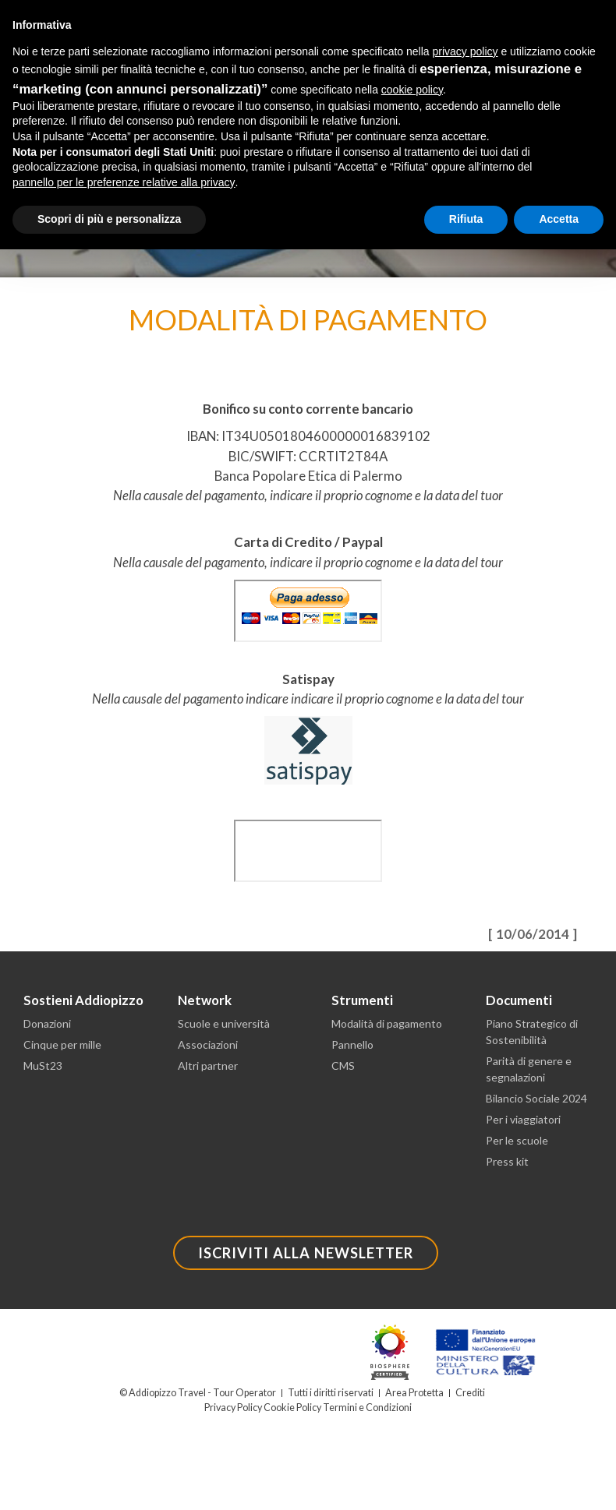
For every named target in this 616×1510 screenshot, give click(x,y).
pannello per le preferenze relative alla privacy (123, 182)
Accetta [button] (559, 219)
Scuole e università (224, 1023)
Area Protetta (414, 1393)
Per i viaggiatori (523, 1119)
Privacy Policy (233, 1407)
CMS (343, 1065)
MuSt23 (42, 1065)
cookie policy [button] (412, 89)
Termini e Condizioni (367, 1407)
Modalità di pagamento (386, 1023)
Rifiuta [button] (466, 219)
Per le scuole (517, 1140)
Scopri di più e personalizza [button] (109, 219)
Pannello (352, 1044)
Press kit (507, 1161)
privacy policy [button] (465, 51)
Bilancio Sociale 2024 (536, 1098)
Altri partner (208, 1065)
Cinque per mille (62, 1044)
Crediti (470, 1393)
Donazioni (47, 1023)
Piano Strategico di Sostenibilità (532, 1031)
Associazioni (208, 1044)
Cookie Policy (292, 1407)
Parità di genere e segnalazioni (529, 1069)
